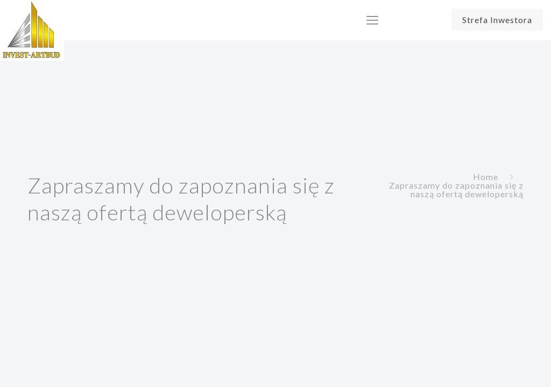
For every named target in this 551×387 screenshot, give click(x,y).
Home (485, 176)
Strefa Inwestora (497, 20)
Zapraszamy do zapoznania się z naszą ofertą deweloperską (456, 189)
